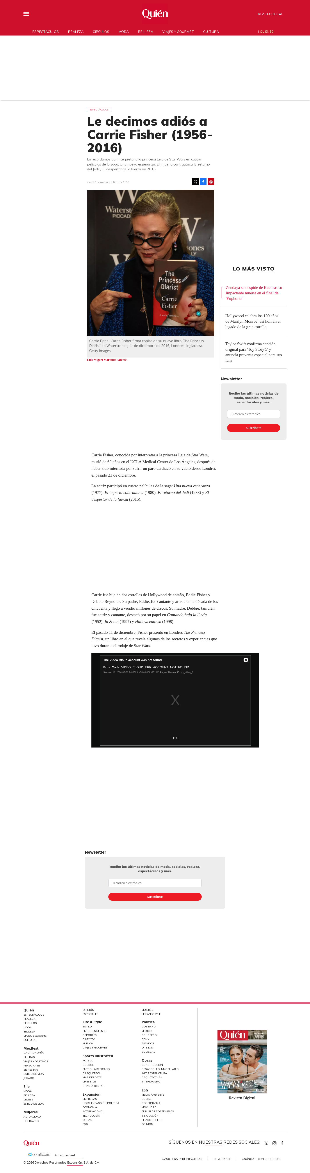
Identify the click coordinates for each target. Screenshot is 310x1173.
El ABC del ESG (152, 1119)
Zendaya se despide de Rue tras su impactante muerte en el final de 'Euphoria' (254, 293)
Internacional (93, 1111)
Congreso (149, 1035)
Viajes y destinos (35, 1061)
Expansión (92, 1094)
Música (88, 1043)
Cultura (211, 31)
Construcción (152, 1064)
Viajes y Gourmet (35, 1035)
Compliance (222, 1159)
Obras (87, 1119)
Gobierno (149, 1026)
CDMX (145, 1039)
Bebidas (29, 1057)
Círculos (101, 31)
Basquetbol (92, 1073)
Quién (28, 1010)
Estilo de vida (33, 1103)
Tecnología (91, 1115)
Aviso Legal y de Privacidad (182, 1159)
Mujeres (30, 1112)
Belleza (145, 31)
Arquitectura (152, 1077)
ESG (85, 1124)
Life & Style (92, 1022)
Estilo (87, 1026)
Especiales (90, 1014)
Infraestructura (154, 1073)
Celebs (28, 1099)
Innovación (150, 1115)
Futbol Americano (96, 1069)
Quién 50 (266, 32)
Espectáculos (45, 31)
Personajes (32, 1065)
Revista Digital (270, 14)
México (147, 1030)
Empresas (90, 1098)
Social (146, 1098)
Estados (148, 1043)
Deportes (90, 1035)
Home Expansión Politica (101, 1103)
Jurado (28, 1078)
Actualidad (32, 1116)
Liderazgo (31, 1121)
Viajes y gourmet (178, 31)
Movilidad (149, 1107)
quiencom (278, 1142)
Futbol (88, 1060)
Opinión (88, 1009)
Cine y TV (89, 1039)
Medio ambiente (153, 1094)
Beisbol (88, 1064)
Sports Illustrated (98, 1056)
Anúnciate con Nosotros (261, 1159)
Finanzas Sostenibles (158, 1111)
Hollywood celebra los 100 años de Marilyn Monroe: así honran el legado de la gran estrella (253, 321)
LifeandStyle (151, 1014)
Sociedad (148, 1051)
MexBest (31, 1048)
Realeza (76, 31)
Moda (123, 31)
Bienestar (30, 1069)
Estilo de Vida (33, 1073)
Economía (90, 1107)
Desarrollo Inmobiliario (160, 1069)
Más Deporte (92, 1077)
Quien (266, 1143)
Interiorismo (151, 1081)
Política (148, 1022)
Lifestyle (89, 1081)
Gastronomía (33, 1052)
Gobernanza (151, 1103)
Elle (26, 1086)
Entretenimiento (95, 1030)
